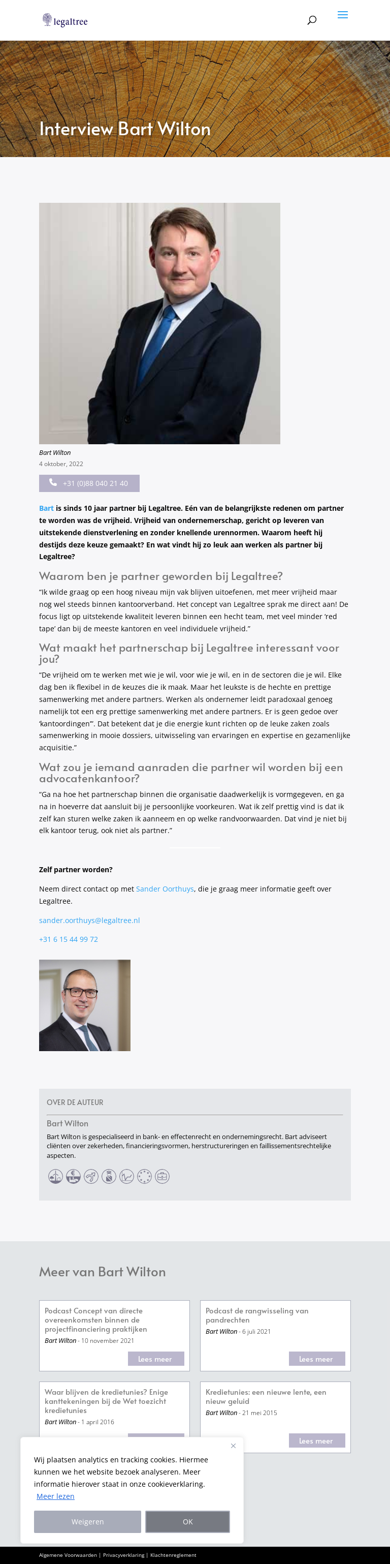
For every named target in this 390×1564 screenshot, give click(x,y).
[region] (132, 1490)
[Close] (233, 1445)
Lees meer (155, 1358)
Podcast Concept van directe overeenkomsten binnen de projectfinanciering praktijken (96, 1320)
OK (188, 1521)
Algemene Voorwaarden (68, 1554)
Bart (46, 508)
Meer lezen (56, 1496)
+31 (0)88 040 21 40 (88, 483)
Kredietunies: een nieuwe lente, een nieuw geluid (266, 1396)
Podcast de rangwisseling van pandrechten (257, 1315)
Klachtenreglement (173, 1554)
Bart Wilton (55, 452)
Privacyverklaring (123, 1554)
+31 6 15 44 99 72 (68, 939)
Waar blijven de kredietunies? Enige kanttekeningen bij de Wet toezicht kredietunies (106, 1401)
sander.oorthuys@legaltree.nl (89, 920)
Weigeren (88, 1521)
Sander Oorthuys (165, 889)
